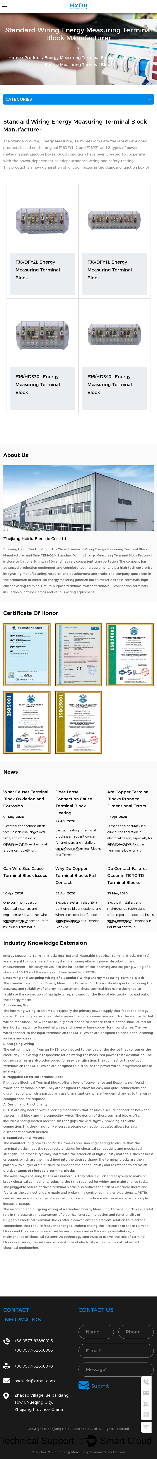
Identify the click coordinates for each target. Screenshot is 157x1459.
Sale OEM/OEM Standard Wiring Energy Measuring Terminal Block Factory (91, 555)
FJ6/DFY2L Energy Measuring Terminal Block (37, 269)
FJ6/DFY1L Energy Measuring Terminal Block (109, 269)
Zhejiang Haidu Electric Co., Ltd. (73, 1429)
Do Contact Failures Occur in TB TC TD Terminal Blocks (127, 875)
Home (14, 57)
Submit (93, 1385)
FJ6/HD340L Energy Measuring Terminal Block (109, 384)
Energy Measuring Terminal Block (78, 57)
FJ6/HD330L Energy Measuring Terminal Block (37, 384)
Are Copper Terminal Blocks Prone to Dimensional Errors (128, 799)
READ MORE (15, 844)
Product (32, 57)
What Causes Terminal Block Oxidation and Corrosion (25, 799)
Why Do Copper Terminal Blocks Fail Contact (75, 875)
